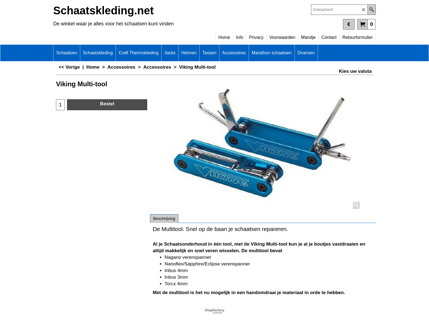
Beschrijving (164, 218)
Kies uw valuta (355, 71)
